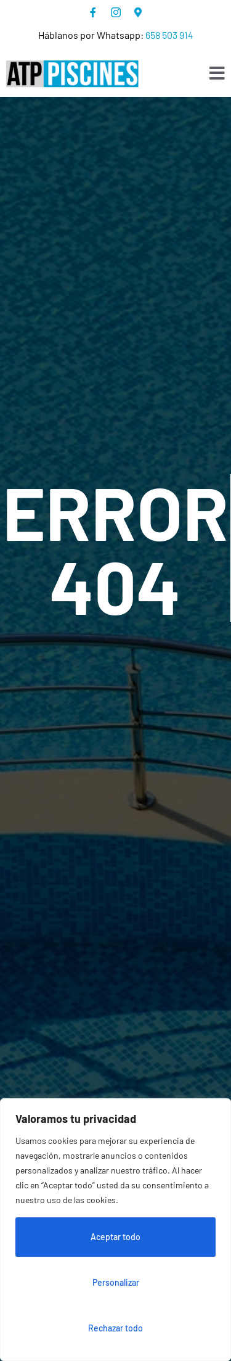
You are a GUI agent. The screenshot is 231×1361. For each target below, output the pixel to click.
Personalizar (115, 1282)
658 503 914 (169, 35)
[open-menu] (217, 74)
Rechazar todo (115, 1328)
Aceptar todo (115, 1236)
